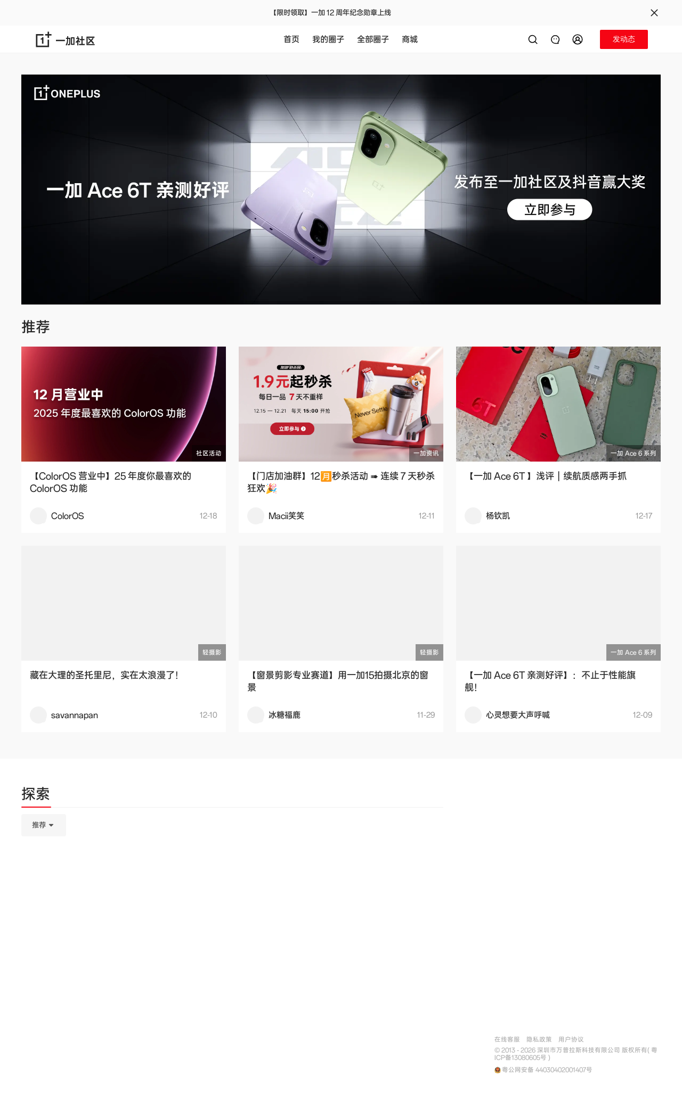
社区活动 (209, 453)
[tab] (36, 796)
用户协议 (571, 1039)
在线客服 (507, 1039)
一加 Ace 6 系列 (633, 453)
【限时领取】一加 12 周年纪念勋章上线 (330, 13)
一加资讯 (426, 453)
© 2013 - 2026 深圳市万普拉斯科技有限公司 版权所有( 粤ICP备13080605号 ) (575, 1054)
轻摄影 (212, 652)
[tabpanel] (232, 878)
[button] (579, 39)
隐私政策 (539, 1039)
